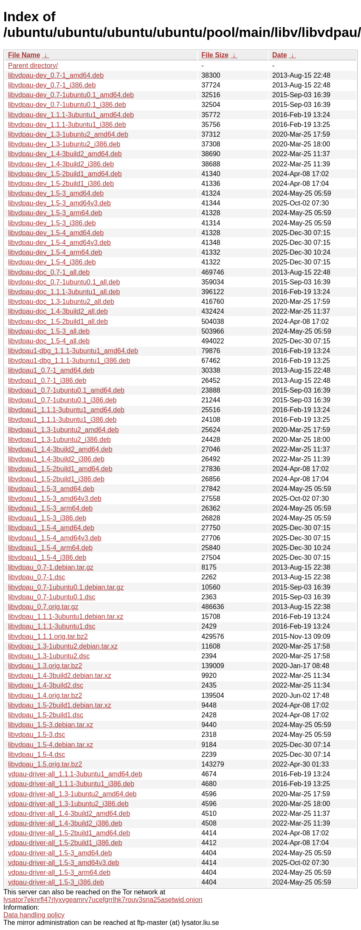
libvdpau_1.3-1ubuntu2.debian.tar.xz (63, 646)
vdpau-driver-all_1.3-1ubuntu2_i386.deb (68, 803)
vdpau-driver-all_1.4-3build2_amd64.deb (69, 813)
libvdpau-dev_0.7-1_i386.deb (52, 85)
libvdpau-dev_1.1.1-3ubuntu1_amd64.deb (71, 114)
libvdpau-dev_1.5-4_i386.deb (52, 262)
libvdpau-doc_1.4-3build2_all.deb (58, 311)
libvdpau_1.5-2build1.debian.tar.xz (59, 705)
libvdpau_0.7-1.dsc (36, 577)
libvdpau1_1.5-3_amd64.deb (51, 488)
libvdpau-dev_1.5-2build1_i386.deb (61, 183)
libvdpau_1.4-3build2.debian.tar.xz (59, 675)
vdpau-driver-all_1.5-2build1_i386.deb (65, 842)
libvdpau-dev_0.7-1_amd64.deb (56, 75)
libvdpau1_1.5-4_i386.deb (47, 557)
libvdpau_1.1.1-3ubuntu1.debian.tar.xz (65, 616)
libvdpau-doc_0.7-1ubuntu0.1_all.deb (64, 282)
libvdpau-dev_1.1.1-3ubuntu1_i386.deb (67, 124)
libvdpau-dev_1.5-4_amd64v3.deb (59, 242)
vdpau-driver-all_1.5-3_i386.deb (56, 882)
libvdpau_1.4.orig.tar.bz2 (45, 695)
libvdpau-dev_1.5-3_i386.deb (52, 223)
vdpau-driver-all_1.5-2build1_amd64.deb (69, 833)
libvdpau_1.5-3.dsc (36, 734)
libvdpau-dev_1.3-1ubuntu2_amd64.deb (68, 134)
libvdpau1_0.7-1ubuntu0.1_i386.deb (62, 400)
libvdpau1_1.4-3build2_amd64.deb (60, 449)
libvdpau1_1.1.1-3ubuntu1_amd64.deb (66, 409)
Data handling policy (34, 915)
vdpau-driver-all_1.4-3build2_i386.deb (65, 823)
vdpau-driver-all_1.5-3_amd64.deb (60, 853)
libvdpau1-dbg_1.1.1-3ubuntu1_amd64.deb (73, 350)
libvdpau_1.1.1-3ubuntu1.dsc (52, 626)
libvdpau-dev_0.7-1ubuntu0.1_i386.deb (67, 104)
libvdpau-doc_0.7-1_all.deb (49, 272)
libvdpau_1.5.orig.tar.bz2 (45, 764)
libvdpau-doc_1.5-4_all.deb (49, 341)
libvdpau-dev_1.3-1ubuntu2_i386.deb (64, 144)
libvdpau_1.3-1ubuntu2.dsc (49, 656)
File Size (214, 55)
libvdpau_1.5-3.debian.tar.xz (50, 724)
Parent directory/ (33, 65)
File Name (24, 55)
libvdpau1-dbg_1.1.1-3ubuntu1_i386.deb (69, 360)
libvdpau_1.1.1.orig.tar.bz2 (48, 636)
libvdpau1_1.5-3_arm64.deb (50, 508)
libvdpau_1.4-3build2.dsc (45, 685)
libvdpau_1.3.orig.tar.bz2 (45, 665)
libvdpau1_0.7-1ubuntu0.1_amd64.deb (66, 390)
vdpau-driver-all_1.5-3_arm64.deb (59, 872)
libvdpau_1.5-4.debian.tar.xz (50, 744)
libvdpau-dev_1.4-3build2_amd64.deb (65, 153)
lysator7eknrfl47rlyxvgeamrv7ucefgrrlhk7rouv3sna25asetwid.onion (103, 899)
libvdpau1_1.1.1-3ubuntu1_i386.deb (62, 419)
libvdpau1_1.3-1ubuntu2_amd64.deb (63, 429)
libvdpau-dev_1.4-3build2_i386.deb (61, 164)
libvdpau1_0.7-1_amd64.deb (51, 370)
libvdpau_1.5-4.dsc (36, 754)
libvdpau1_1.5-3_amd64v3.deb (55, 498)
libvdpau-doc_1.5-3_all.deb (49, 331)
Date (279, 55)
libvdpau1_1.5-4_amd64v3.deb (55, 538)
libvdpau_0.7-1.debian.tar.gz (50, 567)
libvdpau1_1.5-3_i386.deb (47, 518)
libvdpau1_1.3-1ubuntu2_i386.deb (59, 439)
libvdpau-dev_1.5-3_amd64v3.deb (59, 203)
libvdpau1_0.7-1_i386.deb (47, 380)
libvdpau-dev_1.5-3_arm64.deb (55, 212)
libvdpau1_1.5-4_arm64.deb (50, 547)
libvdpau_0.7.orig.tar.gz (43, 606)
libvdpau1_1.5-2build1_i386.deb (56, 479)
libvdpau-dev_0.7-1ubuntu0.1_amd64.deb (71, 94)
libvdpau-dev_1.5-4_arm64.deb (55, 252)
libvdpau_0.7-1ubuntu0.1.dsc (52, 597)
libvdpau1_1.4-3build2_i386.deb (56, 459)
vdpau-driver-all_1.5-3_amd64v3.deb (63, 862)
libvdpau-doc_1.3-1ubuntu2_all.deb (61, 301)
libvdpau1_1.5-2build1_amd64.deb (60, 468)
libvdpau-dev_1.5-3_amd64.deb (56, 193)
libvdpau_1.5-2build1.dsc (45, 715)
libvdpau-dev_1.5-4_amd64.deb (56, 232)
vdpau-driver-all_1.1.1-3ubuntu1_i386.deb (71, 783)
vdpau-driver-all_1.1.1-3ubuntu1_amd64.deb (75, 774)
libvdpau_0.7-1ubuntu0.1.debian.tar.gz (66, 587)
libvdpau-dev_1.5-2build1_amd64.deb (65, 173)
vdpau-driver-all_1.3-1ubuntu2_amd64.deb (72, 794)
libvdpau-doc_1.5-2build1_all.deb (58, 321)
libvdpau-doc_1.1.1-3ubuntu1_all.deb (64, 291)
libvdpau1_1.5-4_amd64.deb (51, 527)
